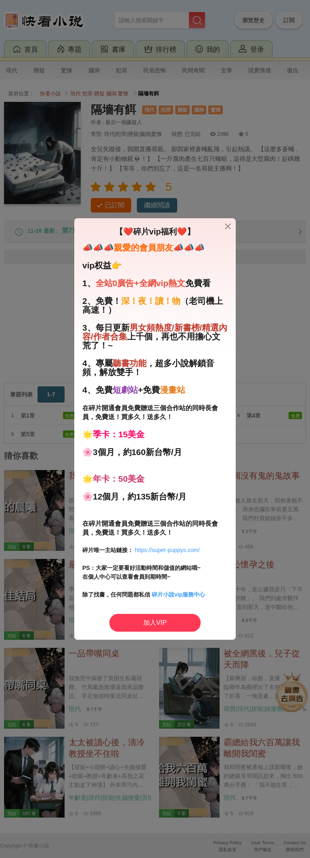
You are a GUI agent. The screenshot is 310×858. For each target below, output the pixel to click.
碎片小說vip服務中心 (178, 594)
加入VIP (155, 622)
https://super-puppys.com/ (167, 550)
